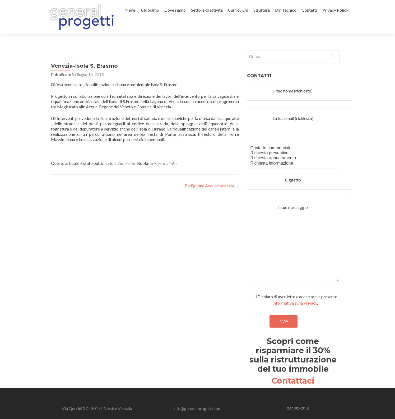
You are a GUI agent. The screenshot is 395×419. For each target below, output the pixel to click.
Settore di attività (207, 9)
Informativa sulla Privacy (294, 302)
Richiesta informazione (293, 163)
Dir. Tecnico (285, 9)
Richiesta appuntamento (293, 158)
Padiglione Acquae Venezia (212, 185)
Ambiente (126, 163)
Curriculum (238, 9)
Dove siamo (175, 9)
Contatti (309, 9)
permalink (166, 163)
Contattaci (293, 381)
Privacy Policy (335, 9)
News (130, 9)
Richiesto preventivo (293, 153)
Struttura (261, 9)
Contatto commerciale (293, 148)
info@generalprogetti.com (197, 408)
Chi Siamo (150, 9)
